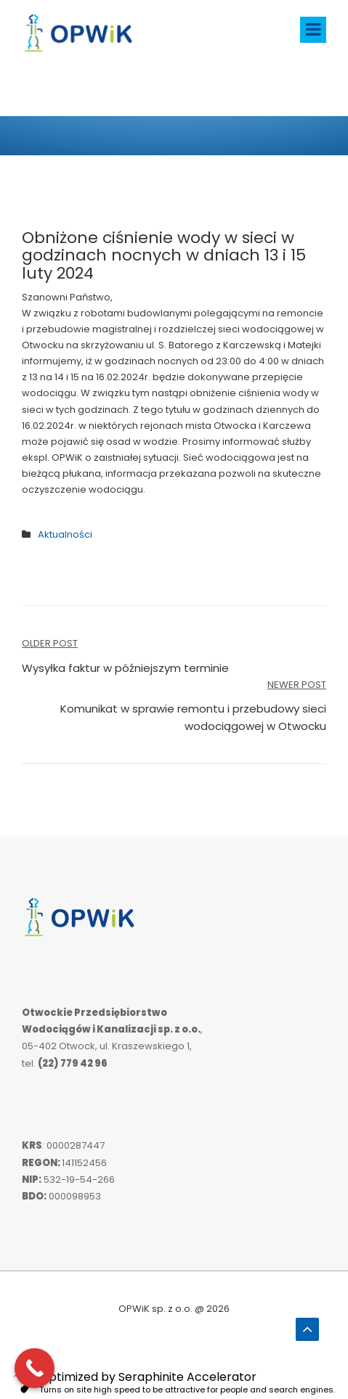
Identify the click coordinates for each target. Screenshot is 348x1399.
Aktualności (65, 534)
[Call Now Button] (34, 1368)
